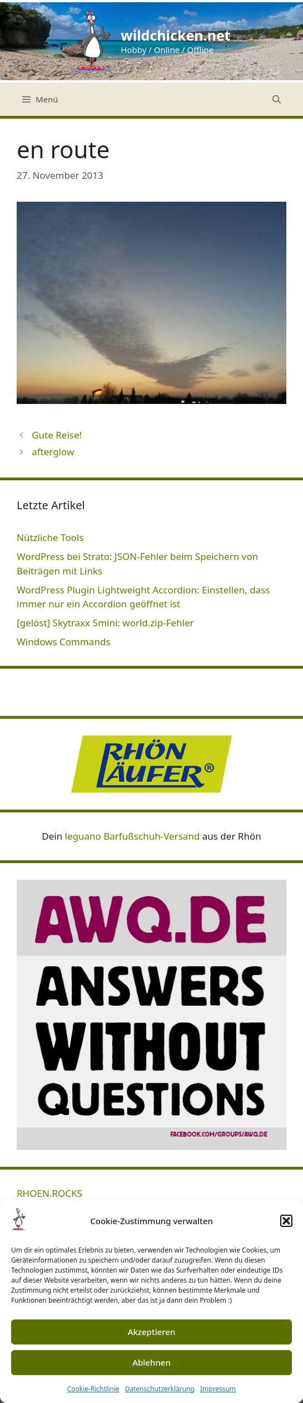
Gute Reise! (57, 434)
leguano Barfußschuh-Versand (132, 836)
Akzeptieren (152, 1331)
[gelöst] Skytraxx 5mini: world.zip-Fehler (105, 622)
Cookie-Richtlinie (93, 1389)
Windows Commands (64, 641)
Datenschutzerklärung (160, 1389)
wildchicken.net (175, 35)
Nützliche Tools (50, 537)
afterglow (53, 451)
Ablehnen (151, 1362)
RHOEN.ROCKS (49, 1193)
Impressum (218, 1389)
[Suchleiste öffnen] (276, 99)
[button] (286, 1220)
